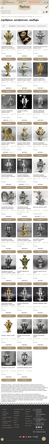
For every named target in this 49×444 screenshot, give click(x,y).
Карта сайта (28, 425)
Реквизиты (27, 411)
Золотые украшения (7, 427)
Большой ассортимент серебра (5, 413)
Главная (4, 409)
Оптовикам (16, 427)
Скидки (15, 422)
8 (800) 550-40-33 (6, 11)
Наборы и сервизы (6, 425)
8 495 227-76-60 (40, 424)
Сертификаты (28, 416)
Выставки (27, 418)
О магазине (16, 424)
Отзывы (16, 418)
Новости (16, 420)
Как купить (28, 409)
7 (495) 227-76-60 (6, 13)
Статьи (27, 414)
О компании (16, 415)
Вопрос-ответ (28, 423)
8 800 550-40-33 (40, 423)
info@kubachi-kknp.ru (41, 431)
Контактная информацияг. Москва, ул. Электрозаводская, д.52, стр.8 (40, 413)
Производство (29, 421)
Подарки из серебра (19, 409)
